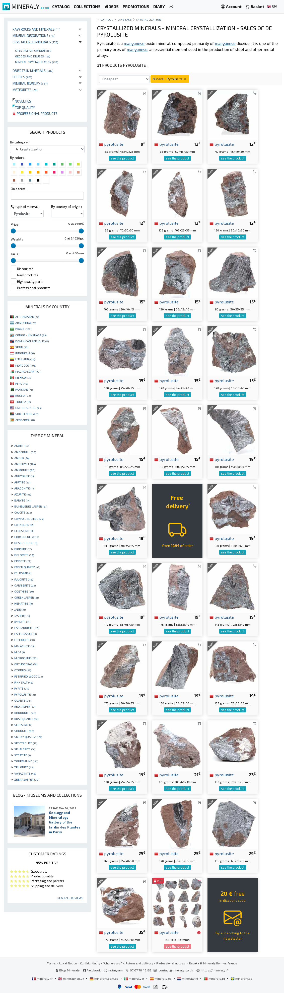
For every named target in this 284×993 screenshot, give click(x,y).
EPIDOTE (22, 561)
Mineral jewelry (30, 83)
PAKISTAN (24, 389)
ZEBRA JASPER (26, 779)
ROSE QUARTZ (26, 718)
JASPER (22, 615)
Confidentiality (90, 963)
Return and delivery (139, 963)
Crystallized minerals (35, 42)
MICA (19, 652)
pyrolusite (111, 143)
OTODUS (22, 670)
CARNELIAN (24, 524)
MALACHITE (24, 646)
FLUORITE (23, 579)
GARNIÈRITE (25, 585)
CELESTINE (24, 530)
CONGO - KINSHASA (30, 335)
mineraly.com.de (104, 978)
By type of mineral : (25, 207)
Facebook (92, 970)
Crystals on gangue (33, 50)
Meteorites (25, 90)
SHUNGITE (24, 730)
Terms (51, 963)
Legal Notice (68, 963)
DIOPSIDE (23, 549)
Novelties (22, 101)
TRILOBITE (23, 767)
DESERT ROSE (26, 542)
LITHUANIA (25, 359)
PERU (21, 383)
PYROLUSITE (25, 694)
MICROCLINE (25, 658)
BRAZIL (23, 328)
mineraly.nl (188, 978)
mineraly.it (134, 978)
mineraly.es (161, 978)
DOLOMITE (24, 555)
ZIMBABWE (25, 420)
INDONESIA (25, 353)
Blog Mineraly (67, 970)
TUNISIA (23, 401)
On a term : (19, 189)
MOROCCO (25, 365)
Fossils (22, 77)
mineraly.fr (42, 978)
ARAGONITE (24, 488)
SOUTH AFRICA (26, 414)
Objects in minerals (33, 70)
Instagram (113, 970)
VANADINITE (25, 773)
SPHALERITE (24, 749)
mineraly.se (241, 978)
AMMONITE (24, 470)
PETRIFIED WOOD (28, 676)
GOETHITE (24, 591)
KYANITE (22, 621)
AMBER (21, 458)
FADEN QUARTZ (27, 567)
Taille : (15, 254)
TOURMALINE (26, 761)
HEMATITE (23, 603)
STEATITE (22, 755)
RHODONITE (25, 712)
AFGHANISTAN (27, 316)
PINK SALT (23, 682)
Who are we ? (112, 963)
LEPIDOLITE (24, 639)
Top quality (24, 107)
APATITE (22, 482)
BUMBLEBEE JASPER (30, 506)
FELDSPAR (22, 573)
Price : (15, 224)
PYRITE (21, 688)
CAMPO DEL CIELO (28, 518)
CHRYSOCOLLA (26, 536)
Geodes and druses (32, 56)
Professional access (171, 963)
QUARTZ (23, 700)
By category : (19, 142)
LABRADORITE (26, 627)
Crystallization (148, 19)
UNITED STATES (28, 407)
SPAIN (21, 347)
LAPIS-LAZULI (25, 633)
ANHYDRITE (24, 476)
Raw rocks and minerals (36, 29)
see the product (122, 158)
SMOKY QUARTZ (28, 736)
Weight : (17, 239)
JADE (20, 609)
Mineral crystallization (36, 62)
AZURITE (22, 494)
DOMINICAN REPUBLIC (32, 341)
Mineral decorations (34, 35)
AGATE (21, 445)
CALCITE (23, 512)
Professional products (35, 113)
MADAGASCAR (28, 371)
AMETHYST (25, 464)
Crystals (124, 19)
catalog (107, 19)
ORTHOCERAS (25, 664)
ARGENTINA (25, 322)
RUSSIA (23, 395)
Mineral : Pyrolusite (170, 79)
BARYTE (22, 500)
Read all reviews (70, 897)
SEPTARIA (23, 724)
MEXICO (23, 377)
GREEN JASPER (26, 597)
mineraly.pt (215, 978)
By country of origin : (66, 207)
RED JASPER (24, 706)
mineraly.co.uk (71, 978)
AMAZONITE (25, 452)
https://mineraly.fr (215, 970)
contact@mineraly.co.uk (176, 970)
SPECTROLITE (25, 743)
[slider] (13, 230)
